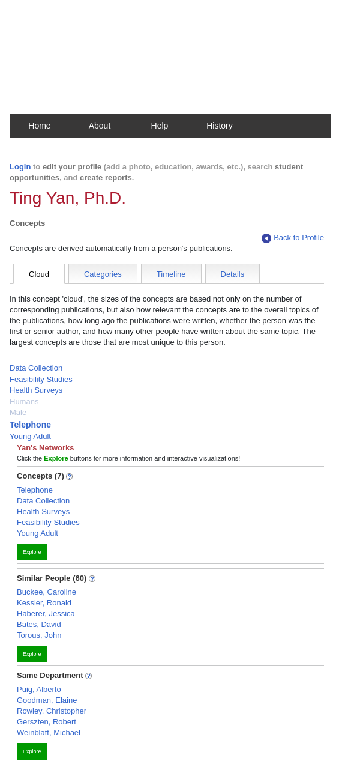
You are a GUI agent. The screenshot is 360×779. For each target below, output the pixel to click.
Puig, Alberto (39, 689)
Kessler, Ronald (44, 602)
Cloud (39, 274)
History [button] (219, 125)
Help (160, 125)
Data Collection (36, 367)
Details (233, 274)
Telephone (30, 424)
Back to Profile (293, 238)
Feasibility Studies (41, 379)
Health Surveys (36, 390)
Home (39, 125)
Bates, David (39, 624)
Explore (32, 552)
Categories (103, 274)
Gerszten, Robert (46, 721)
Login (20, 166)
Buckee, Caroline (46, 591)
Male (18, 412)
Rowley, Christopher (51, 710)
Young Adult (30, 436)
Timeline (171, 274)
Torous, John (39, 635)
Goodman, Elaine (47, 700)
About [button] (100, 125)
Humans (24, 401)
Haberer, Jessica (46, 613)
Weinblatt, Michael (48, 732)
